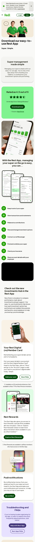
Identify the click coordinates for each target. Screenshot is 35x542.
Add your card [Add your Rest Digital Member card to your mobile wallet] (10, 377)
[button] (32, 15)
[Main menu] (2, 15)
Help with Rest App (17, 525)
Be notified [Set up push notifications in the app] (9, 496)
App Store (20, 111)
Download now (17, 107)
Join (27, 15)
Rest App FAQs (17, 531)
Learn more (21, 9)
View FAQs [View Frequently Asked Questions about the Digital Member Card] (25, 377)
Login (20, 15)
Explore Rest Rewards (13, 437)
